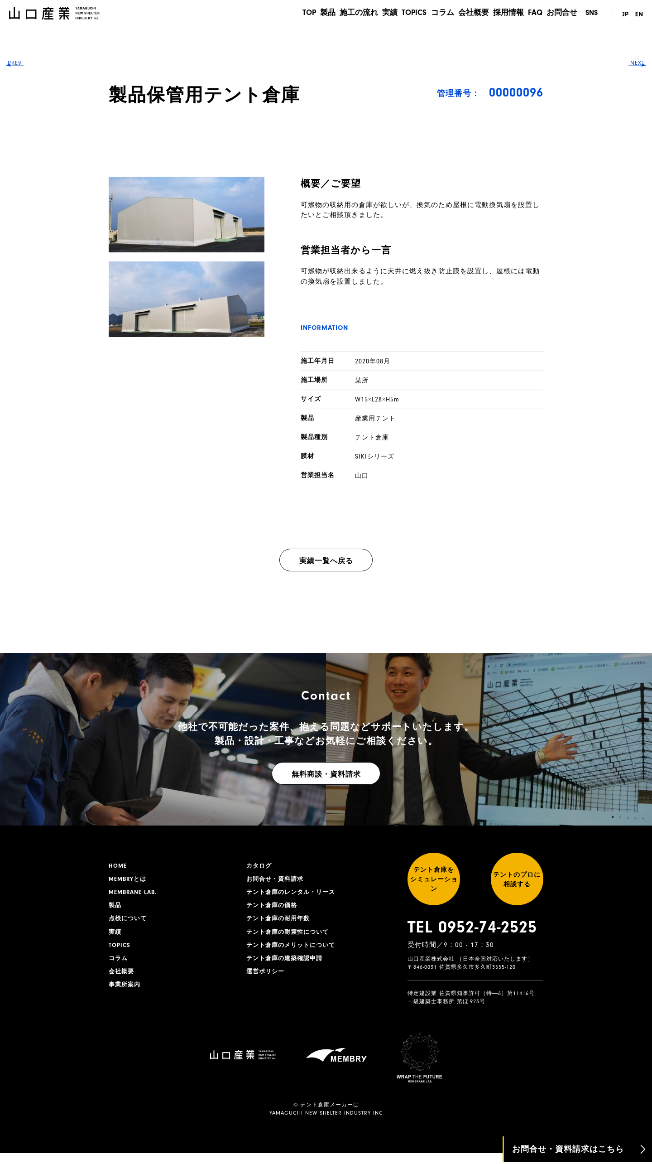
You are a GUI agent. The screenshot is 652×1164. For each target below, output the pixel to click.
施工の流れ (343, 15)
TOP (288, 15)
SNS (591, 15)
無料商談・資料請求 (326, 774)
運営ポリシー (266, 978)
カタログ (259, 866)
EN (639, 15)
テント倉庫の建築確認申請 (287, 964)
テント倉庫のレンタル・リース (293, 894)
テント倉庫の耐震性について (290, 936)
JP (623, 15)
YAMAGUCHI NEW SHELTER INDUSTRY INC (326, 1124)
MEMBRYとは (129, 880)
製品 (309, 15)
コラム (434, 15)
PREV (23, 582)
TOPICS (403, 15)
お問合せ (562, 15)
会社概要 (467, 15)
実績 (376, 15)
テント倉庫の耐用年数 (280, 922)
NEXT (629, 582)
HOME (118, 866)
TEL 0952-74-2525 (472, 938)
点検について (129, 922)
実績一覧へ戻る (326, 561)
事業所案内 (126, 992)
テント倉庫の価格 (273, 908)
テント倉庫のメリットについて (293, 950)
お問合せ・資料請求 (276, 880)
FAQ (533, 15)
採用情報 (504, 15)
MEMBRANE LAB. (135, 894)
